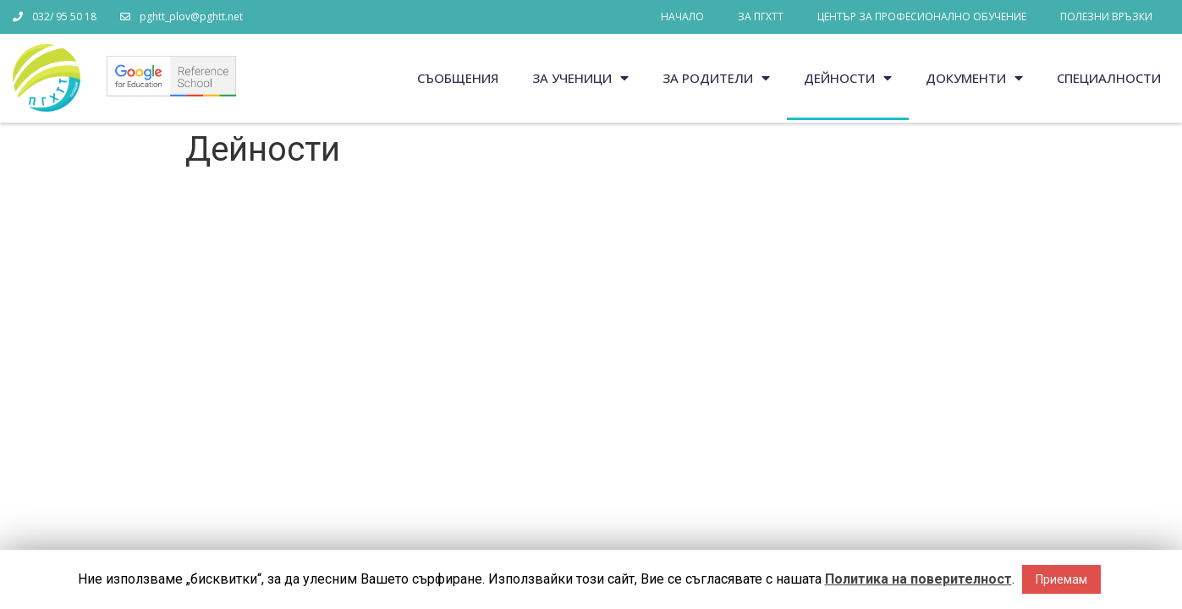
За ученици (580, 78)
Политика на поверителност (918, 579)
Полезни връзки (1106, 16)
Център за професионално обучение (921, 16)
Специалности (1109, 77)
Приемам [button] (1061, 579)
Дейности (848, 78)
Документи (974, 78)
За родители (716, 78)
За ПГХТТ (760, 16)
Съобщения (457, 77)
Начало (682, 16)
